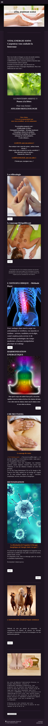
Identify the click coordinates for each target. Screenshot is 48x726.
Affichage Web (39, 722)
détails (9, 218)
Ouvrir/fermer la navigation (24, 2)
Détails (10, 643)
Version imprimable (10, 721)
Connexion (40, 721)
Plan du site (18, 721)
